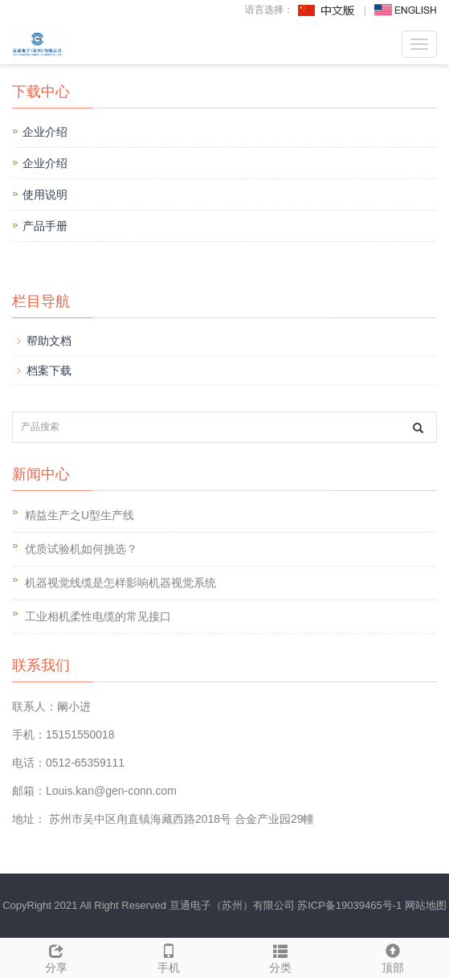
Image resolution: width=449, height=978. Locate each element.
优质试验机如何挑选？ (81, 548)
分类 (281, 956)
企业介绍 (44, 131)
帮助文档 (49, 340)
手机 (168, 956)
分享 (56, 956)
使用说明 (44, 194)
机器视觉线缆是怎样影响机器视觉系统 (120, 582)
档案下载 (49, 370)
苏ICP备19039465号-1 (349, 905)
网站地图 (426, 905)
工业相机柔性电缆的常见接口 (98, 616)
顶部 (393, 956)
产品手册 (44, 225)
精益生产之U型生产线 (79, 515)
